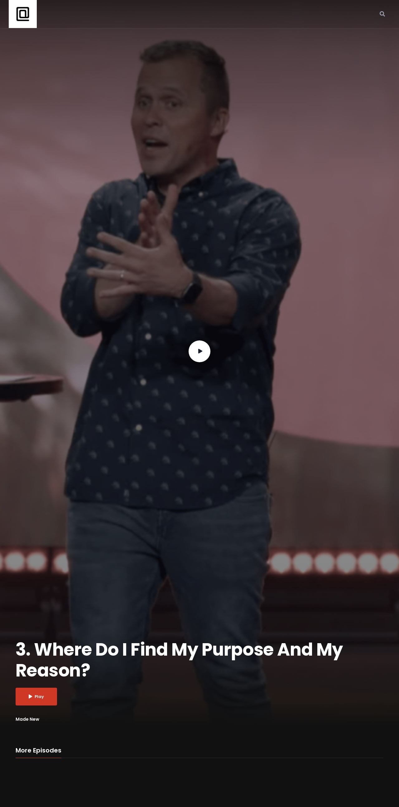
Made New (27, 719)
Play (36, 697)
